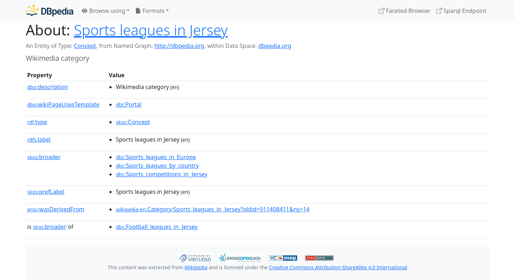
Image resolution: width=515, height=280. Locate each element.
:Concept (133, 122)
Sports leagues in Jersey (151, 30)
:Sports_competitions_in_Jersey (161, 174)
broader (43, 157)
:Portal (128, 104)
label (39, 139)
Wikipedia (196, 267)
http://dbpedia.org (179, 46)
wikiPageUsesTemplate (63, 104)
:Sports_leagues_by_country (157, 166)
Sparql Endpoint (461, 11)
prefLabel (45, 192)
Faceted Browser (405, 11)
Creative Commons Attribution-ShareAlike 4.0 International (338, 267)
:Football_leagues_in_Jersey (157, 227)
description (47, 87)
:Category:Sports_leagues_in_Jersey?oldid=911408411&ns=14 (213, 209)
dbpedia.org (274, 46)
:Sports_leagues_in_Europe (156, 157)
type (37, 122)
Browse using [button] (103, 11)
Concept (85, 46)
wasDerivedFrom (55, 209)
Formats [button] (150, 11)
